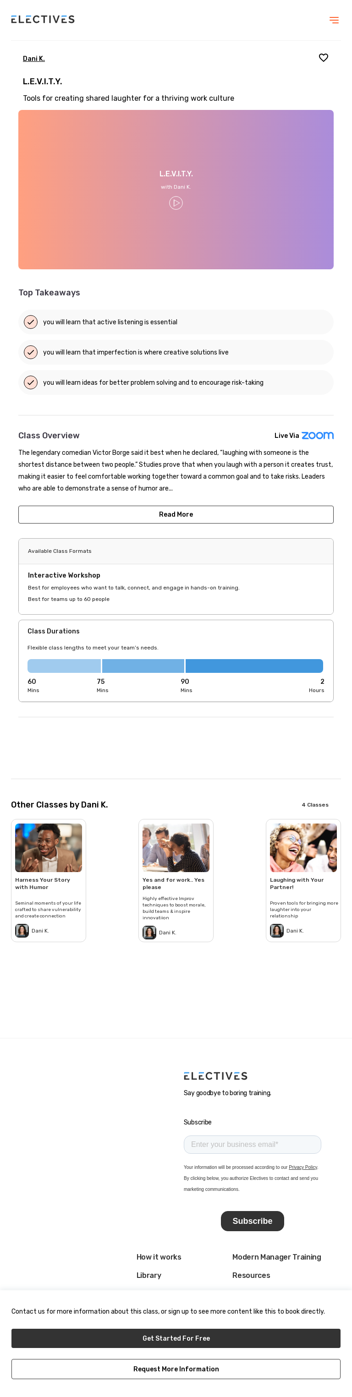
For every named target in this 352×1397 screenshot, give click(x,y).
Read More (176, 514)
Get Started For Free (176, 1338)
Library (149, 1275)
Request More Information (176, 1369)
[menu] (334, 20)
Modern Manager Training (276, 1257)
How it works (159, 1257)
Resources (251, 1275)
